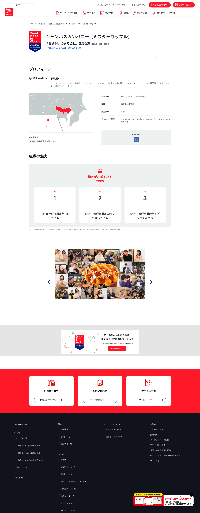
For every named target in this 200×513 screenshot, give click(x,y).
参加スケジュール (67, 451)
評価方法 (64, 427)
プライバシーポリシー (157, 445)
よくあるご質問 (97, 5)
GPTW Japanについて (22, 424)
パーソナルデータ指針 (157, 440)
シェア (157, 57)
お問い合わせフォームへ (100, 400)
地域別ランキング (67, 462)
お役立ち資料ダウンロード (51, 400)
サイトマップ (153, 461)
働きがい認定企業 (55, 24)
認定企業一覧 (65, 435)
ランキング (41, 24)
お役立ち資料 (158, 5)
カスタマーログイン (115, 5)
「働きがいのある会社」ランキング (28, 448)
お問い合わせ (184, 5)
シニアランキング (67, 473)
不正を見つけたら (134, 5)
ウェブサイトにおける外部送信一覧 (163, 455)
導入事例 (17, 460)
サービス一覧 (20, 436)
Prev (52, 282)
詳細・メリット (66, 431)
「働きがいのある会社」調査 (26, 440)
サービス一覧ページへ (148, 400)
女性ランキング (66, 470)
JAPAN (19, 5)
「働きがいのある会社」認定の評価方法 (64, 48)
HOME (31, 24)
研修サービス (20, 451)
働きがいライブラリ (112, 431)
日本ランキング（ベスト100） (72, 458)
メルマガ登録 (143, 485)
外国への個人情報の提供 (158, 450)
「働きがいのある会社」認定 (26, 444)
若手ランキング (66, 466)
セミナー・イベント (112, 427)
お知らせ (152, 424)
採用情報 (152, 435)
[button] (72, 14)
